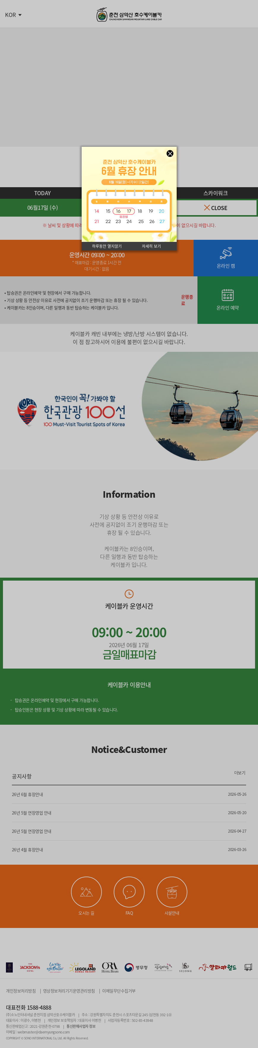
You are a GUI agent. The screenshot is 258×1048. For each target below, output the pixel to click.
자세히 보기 (151, 246)
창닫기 (170, 153)
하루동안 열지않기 (107, 246)
